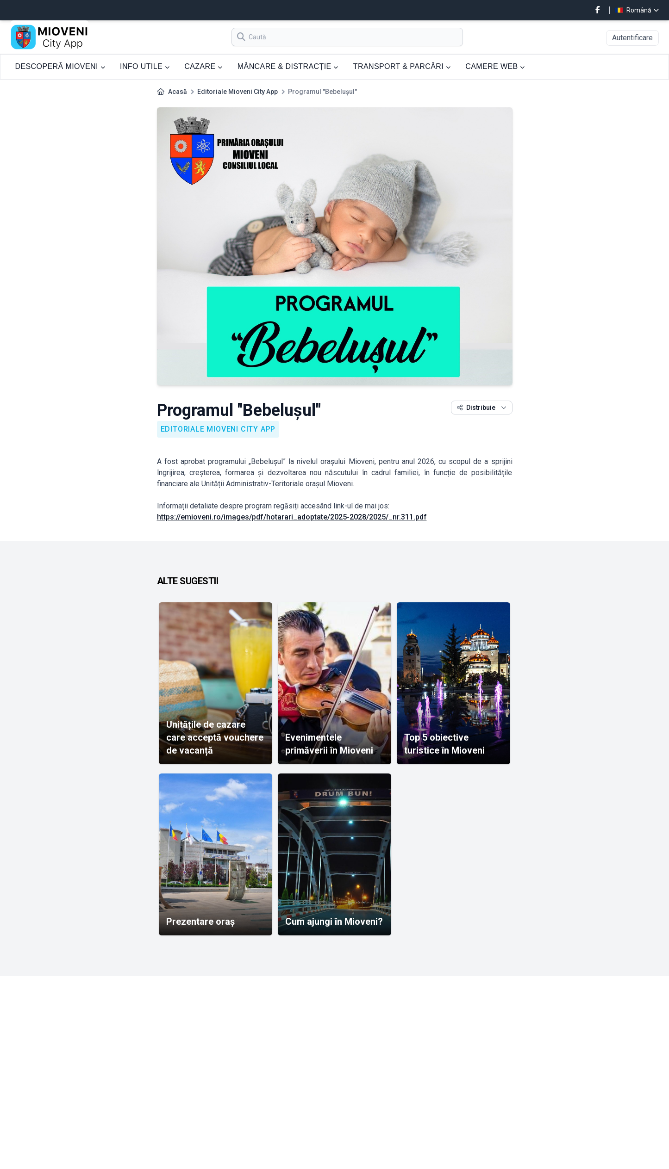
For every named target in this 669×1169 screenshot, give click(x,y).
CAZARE (203, 66)
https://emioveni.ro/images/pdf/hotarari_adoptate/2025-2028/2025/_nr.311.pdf (292, 517)
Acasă (177, 91)
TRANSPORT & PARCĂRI (401, 66)
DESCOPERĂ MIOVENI (60, 66)
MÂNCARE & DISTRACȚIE (288, 66)
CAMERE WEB (495, 66)
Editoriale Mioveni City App (237, 91)
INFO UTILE (144, 66)
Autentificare (632, 37)
